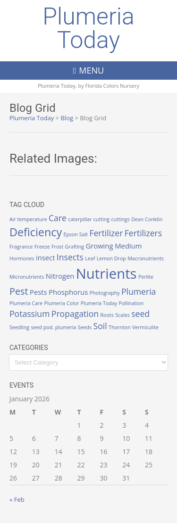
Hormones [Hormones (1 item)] (21, 258)
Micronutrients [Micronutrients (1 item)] (26, 277)
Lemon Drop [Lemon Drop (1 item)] (111, 258)
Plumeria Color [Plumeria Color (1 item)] (61, 303)
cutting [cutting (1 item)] (101, 219)
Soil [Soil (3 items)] (100, 326)
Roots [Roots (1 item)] (106, 315)
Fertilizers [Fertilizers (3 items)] (143, 233)
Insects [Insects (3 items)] (70, 257)
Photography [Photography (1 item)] (105, 293)
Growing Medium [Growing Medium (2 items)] (113, 245)
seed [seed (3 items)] (140, 313)
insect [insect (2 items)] (45, 257)
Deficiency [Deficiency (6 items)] (35, 232)
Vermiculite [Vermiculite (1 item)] (145, 327)
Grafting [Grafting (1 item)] (74, 246)
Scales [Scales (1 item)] (122, 315)
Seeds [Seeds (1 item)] (85, 327)
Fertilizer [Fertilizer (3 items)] (106, 233)
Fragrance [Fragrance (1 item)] (21, 246)
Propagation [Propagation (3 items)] (75, 313)
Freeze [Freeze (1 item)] (42, 246)
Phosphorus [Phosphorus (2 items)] (68, 292)
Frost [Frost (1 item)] (57, 246)
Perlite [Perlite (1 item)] (145, 277)
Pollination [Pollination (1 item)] (130, 303)
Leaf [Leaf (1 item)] (90, 258)
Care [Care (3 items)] (58, 218)
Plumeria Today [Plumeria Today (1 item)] (99, 303)
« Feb (17, 499)
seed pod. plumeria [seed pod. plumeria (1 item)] (53, 327)
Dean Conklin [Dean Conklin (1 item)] (146, 219)
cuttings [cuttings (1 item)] (120, 219)
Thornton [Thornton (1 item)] (119, 327)
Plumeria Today (88, 28)
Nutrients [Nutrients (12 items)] (106, 273)
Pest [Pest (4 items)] (18, 291)
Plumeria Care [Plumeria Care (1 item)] (25, 303)
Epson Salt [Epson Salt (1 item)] (75, 234)
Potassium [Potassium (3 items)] (29, 313)
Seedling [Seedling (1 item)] (19, 327)
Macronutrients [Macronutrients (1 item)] (145, 258)
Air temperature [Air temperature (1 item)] (28, 219)
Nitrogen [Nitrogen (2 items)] (60, 276)
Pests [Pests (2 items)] (38, 292)
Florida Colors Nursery (112, 85)
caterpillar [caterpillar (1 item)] (80, 219)
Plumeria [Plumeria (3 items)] (138, 291)
